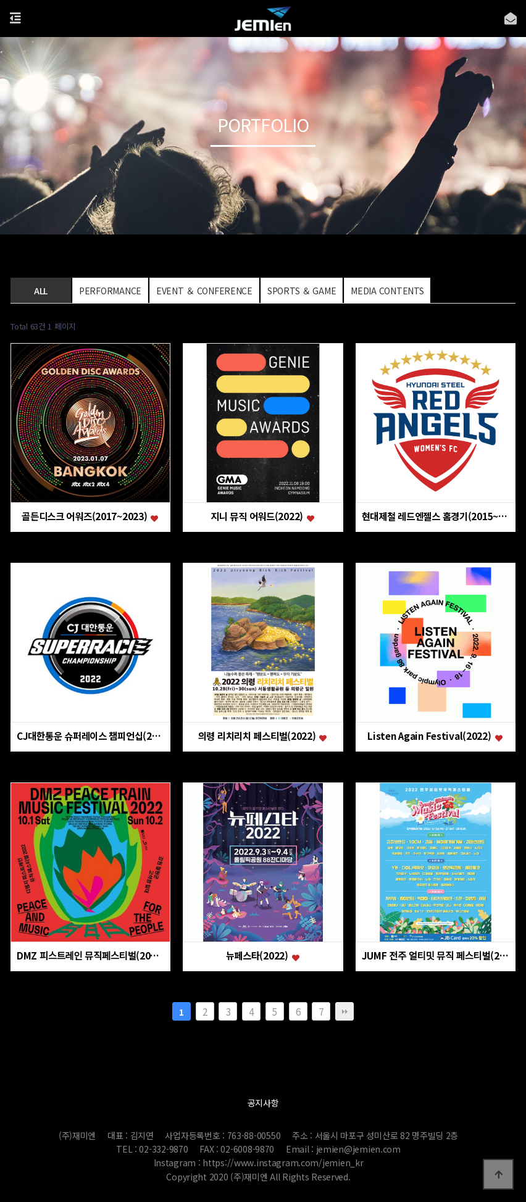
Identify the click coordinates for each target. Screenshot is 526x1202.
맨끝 (344, 1011)
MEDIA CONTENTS (387, 290)
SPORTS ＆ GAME (301, 290)
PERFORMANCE (110, 290)
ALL (41, 290)
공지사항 (263, 1102)
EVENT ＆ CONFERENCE (204, 290)
